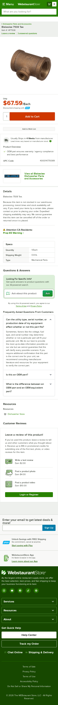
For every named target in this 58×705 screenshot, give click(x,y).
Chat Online (13, 652)
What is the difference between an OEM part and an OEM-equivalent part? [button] (25, 388)
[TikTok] (28, 590)
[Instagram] (4, 590)
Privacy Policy (36, 306)
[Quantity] (6, 116)
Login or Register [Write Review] (29, 494)
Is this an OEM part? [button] (17, 374)
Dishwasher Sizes (25, 414)
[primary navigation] (8, 4)
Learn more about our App (25, 561)
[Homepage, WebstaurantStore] (29, 4)
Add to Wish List (29, 129)
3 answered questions (27, 33)
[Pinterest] (36, 590)
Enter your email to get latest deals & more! (27, 521)
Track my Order (29, 643)
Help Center (29, 635)
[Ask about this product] (29, 293)
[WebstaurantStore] (29, 572)
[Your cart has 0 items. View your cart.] (51, 4)
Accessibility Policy (29, 681)
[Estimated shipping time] (50, 141)
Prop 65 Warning (12, 233)
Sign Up (49, 527)
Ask (48, 293)
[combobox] (29, 12)
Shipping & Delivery (40, 652)
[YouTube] (12, 590)
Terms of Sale (29, 667)
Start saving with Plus (22, 545)
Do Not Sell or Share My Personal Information (29, 686)
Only (5, 99)
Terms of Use (21, 306)
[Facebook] (20, 590)
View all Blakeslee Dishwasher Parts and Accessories (34, 176)
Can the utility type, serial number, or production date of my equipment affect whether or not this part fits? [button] (26, 323)
